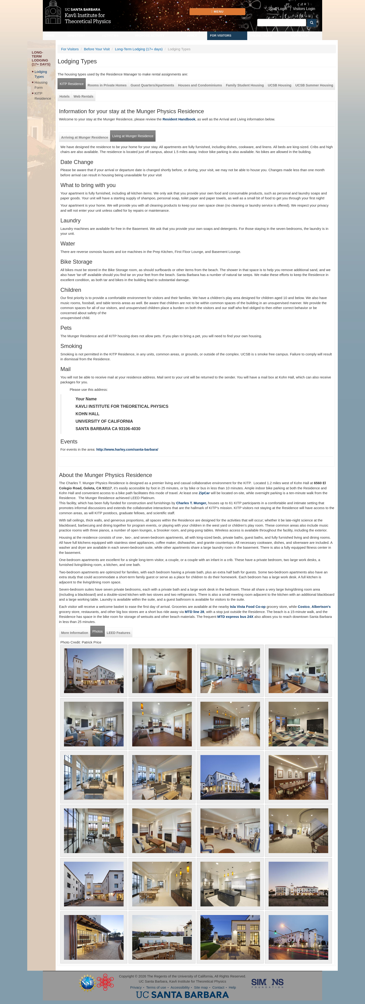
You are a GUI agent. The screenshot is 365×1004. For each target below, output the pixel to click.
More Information (74, 633)
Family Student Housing (245, 85)
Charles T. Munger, (191, 503)
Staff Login (278, 9)
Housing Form (41, 84)
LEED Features (118, 633)
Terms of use (156, 987)
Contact (218, 987)
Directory (76, 35)
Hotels (64, 96)
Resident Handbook (178, 119)
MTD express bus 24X (235, 617)
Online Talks (261, 35)
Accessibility (180, 987)
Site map (201, 987)
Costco (304, 607)
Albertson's (321, 607)
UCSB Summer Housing (314, 85)
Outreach (299, 35)
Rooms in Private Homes (107, 85)
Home (50, 35)
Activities (110, 35)
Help (232, 987)
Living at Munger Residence (132, 136)
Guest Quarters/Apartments (152, 85)
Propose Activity (150, 35)
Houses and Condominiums (200, 85)
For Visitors (220, 35)
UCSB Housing (279, 85)
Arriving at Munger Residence (84, 137)
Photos (97, 631)
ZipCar (204, 493)
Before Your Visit (97, 49)
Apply (192, 35)
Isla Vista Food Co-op (247, 607)
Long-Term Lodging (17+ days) (139, 49)
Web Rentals (83, 96)
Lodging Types (41, 74)
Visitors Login (304, 9)
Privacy (136, 987)
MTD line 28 (194, 612)
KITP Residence (43, 95)
